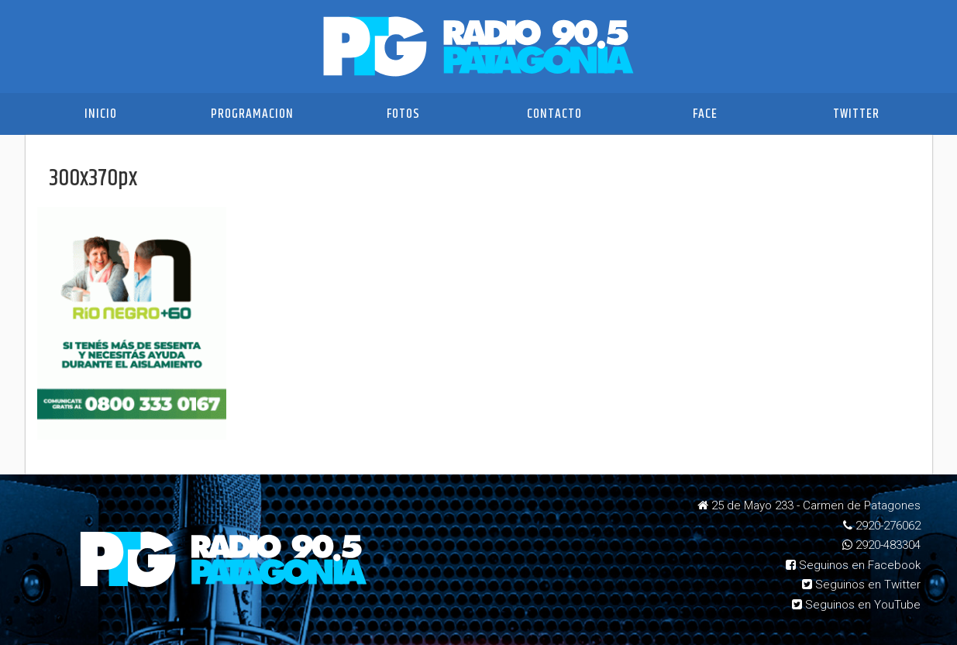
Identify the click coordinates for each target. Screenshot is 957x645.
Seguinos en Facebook (853, 565)
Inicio (100, 114)
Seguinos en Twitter (861, 585)
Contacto (554, 114)
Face (705, 114)
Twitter (856, 114)
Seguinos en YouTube (856, 605)
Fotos (403, 114)
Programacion (252, 114)
